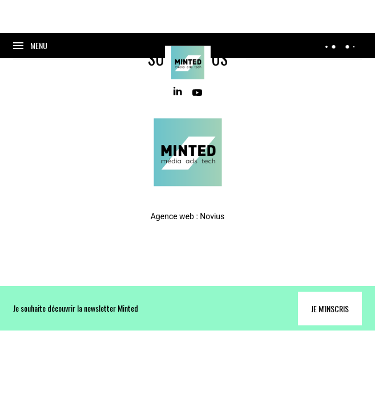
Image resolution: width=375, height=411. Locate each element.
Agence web (172, 216)
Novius (212, 216)
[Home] (188, 63)
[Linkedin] (178, 91)
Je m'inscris (330, 309)
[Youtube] (197, 91)
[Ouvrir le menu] (30, 45)
